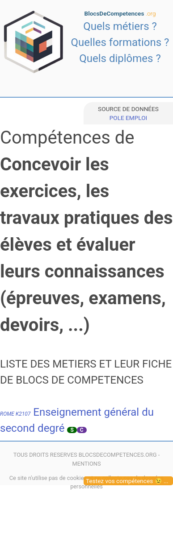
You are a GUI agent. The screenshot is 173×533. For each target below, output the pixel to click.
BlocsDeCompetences (120, 13)
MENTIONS (86, 463)
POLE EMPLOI (128, 117)
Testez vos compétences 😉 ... (127, 480)
